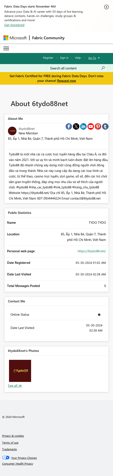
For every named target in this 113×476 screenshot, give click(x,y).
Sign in (64, 57)
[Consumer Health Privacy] (56, 463)
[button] (20, 371)
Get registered (14, 25)
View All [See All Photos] (15, 385)
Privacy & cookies (13, 435)
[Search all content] (78, 68)
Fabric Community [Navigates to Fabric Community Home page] (48, 37)
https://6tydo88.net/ (92, 251)
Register (48, 57)
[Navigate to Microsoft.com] (15, 37)
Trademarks (9, 449)
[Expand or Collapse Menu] (6, 48)
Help (78, 57)
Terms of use (10, 442)
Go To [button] (92, 58)
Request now (66, 80)
